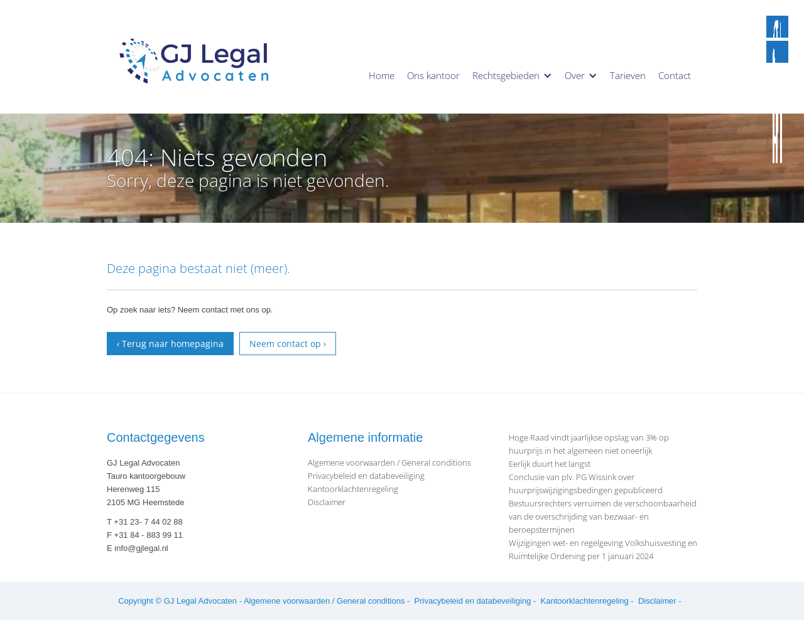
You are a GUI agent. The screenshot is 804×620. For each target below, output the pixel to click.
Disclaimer (326, 502)
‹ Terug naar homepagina (170, 344)
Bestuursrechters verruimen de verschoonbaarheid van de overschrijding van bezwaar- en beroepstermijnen (603, 516)
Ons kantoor (433, 75)
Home (381, 75)
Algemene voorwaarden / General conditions (389, 462)
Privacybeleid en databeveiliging (366, 475)
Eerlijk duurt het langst (549, 463)
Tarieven (628, 75)
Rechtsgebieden (506, 75)
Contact (674, 75)
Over (575, 75)
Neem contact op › (287, 344)
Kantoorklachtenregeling (353, 488)
